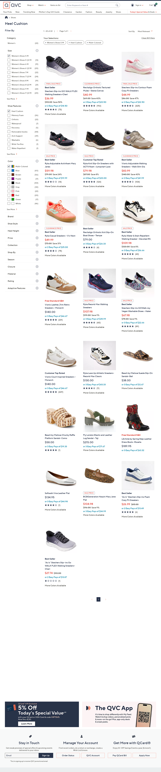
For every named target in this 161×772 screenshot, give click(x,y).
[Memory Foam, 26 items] (23, 115)
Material (12, 273)
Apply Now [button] (144, 755)
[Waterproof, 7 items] (23, 123)
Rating (11, 281)
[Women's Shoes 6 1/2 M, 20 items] (23, 68)
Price (10, 238)
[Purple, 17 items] (23, 178)
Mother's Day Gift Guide (49, 12)
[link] (57, 31)
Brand (11, 216)
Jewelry (109, 12)
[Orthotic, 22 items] (23, 119)
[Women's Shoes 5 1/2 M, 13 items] (23, 60)
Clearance (67, 12)
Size (10, 50)
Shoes (118, 12)
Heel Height (13, 230)
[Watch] (41, 5)
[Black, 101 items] (23, 182)
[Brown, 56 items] (23, 174)
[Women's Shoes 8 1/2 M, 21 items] (23, 84)
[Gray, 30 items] (23, 187)
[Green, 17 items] (23, 199)
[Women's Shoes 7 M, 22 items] (23, 72)
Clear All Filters (148, 38)
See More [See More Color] (11, 209)
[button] (133, 5)
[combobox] (90, 5)
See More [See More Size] (11, 99)
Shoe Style (13, 223)
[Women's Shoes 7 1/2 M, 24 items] (23, 76)
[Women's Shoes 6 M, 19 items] (23, 64)
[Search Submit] (117, 5)
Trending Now (29, 12)
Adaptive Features (16, 288)
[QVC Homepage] (6, 17)
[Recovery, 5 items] (23, 127)
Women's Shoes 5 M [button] (55, 42)
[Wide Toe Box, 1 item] (23, 144)
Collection (13, 245)
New (17, 12)
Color (10, 161)
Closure (11, 266)
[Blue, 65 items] (23, 170)
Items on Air (55, 5)
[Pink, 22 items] (23, 191)
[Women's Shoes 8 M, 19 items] (23, 80)
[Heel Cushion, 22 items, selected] (23, 111)
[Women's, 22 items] (23, 43)
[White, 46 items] (23, 203)
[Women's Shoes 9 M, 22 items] (23, 88)
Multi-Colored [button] (95, 42)
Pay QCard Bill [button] (120, 755)
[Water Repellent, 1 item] (23, 148)
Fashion (89, 12)
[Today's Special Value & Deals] (143, 12)
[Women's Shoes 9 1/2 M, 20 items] (23, 93)
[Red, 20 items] (23, 195)
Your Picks (7, 12)
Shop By (12, 252)
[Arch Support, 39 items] (23, 135)
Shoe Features (14, 106)
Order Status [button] (68, 755)
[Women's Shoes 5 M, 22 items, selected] (23, 55)
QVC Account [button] (93, 755)
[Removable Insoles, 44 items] (23, 131)
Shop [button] (29, 5)
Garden (79, 12)
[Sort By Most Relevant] (146, 31)
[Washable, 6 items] (23, 140)
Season (11, 259)
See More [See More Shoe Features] (11, 154)
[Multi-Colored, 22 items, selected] (23, 166)
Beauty (99, 12)
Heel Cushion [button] (76, 42)
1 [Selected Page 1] (98, 599)
